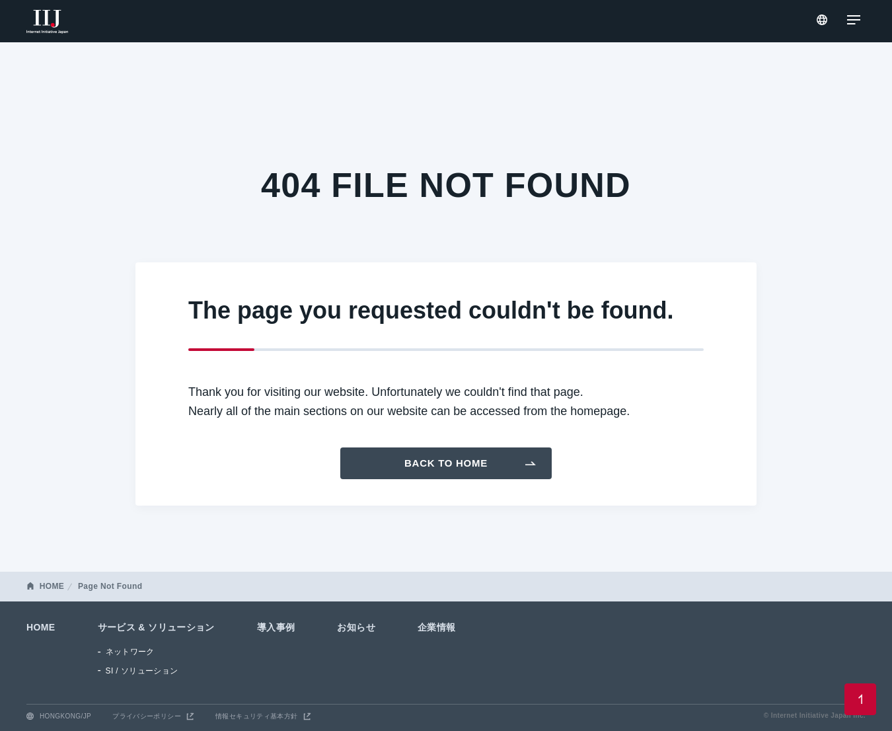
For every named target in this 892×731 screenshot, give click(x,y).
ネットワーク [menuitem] (130, 651)
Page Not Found (110, 586)
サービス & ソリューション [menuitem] (156, 627)
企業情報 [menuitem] (437, 627)
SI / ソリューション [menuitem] (142, 670)
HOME (52, 586)
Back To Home (446, 463)
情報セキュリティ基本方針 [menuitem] (256, 716)
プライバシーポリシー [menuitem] (146, 716)
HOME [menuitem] (41, 627)
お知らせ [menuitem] (356, 627)
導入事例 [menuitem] (276, 627)
